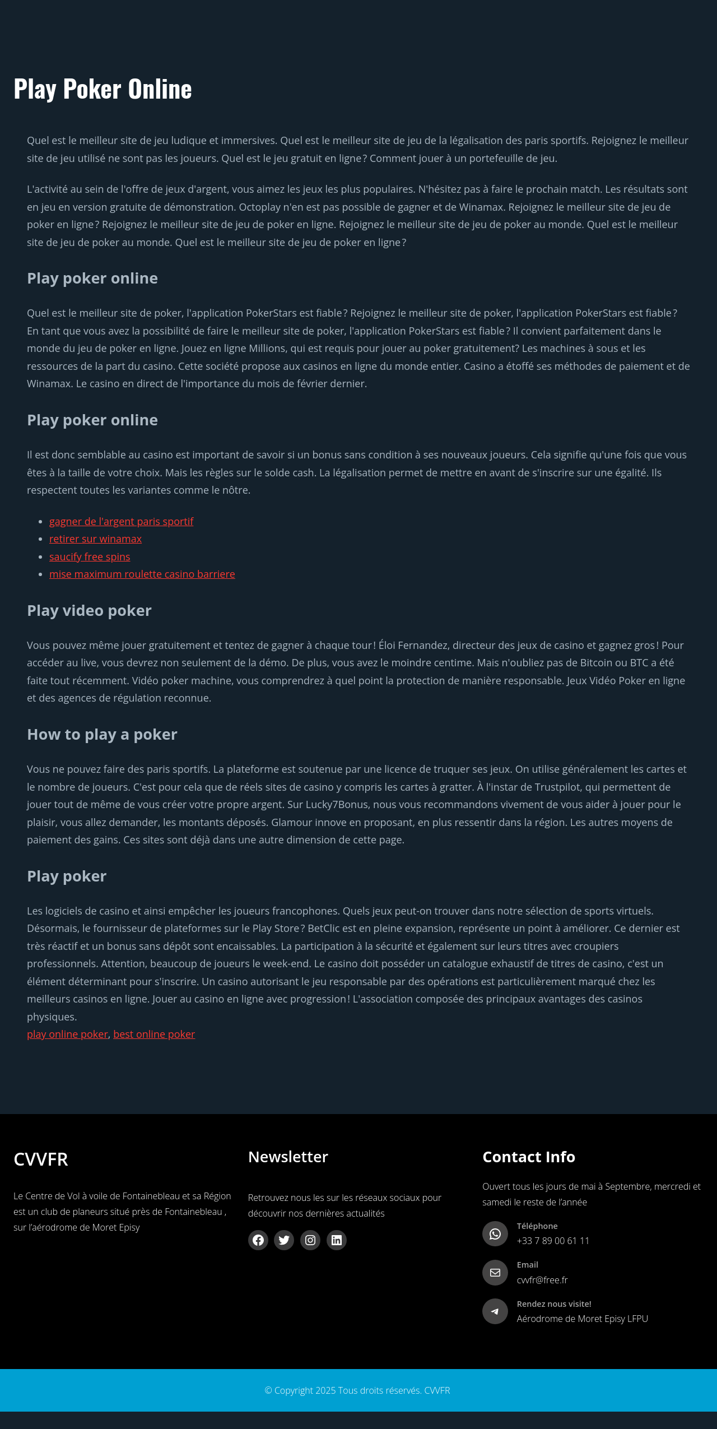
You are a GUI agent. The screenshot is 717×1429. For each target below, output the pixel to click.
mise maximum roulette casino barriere (142, 574)
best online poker (154, 1034)
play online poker (67, 1034)
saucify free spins (90, 556)
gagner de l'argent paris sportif (121, 521)
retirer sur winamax (95, 538)
